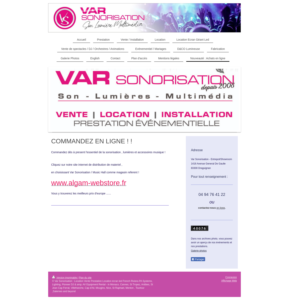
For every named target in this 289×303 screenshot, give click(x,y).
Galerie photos (199, 250)
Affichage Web (229, 280)
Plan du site (85, 277)
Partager (198, 259)
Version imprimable (65, 277)
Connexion (231, 277)
